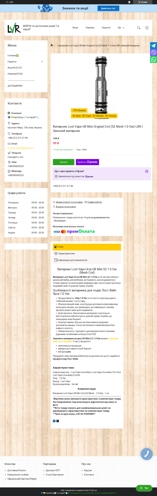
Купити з (87, 162)
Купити (63, 162)
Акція (75, 27)
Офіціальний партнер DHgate (22, 479)
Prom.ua (93, 490)
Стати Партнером (54, 474)
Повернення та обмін (18, 474)
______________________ (21, 80)
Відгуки (88, 470)
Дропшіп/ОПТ (53, 470)
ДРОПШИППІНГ (15, 86)
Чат (144, 488)
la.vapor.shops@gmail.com (21, 148)
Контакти (89, 474)
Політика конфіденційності (104, 493)
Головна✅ (13, 55)
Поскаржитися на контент (80, 493)
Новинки (90, 27)
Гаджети (12, 61)
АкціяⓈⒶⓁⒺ (15, 67)
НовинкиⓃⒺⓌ (15, 74)
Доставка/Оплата (16, 470)
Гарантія (106, 27)
